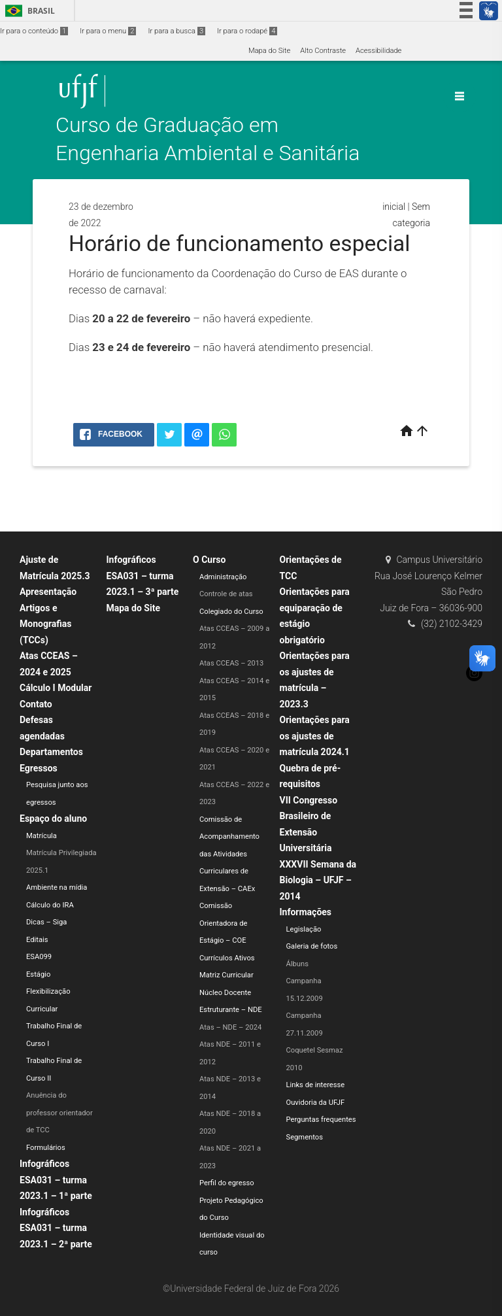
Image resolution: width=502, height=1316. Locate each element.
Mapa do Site (269, 50)
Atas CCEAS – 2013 (231, 663)
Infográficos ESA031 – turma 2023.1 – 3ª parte (143, 575)
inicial (393, 206)
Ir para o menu (108, 31)
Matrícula (41, 836)
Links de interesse (315, 1085)
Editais (37, 940)
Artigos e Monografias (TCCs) (46, 624)
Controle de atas (226, 594)
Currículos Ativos (227, 958)
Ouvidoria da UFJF (315, 1102)
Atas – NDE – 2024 (230, 1027)
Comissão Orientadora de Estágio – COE (223, 923)
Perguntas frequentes (321, 1119)
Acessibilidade (378, 50)
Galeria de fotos (312, 946)
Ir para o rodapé (247, 31)
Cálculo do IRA (50, 905)
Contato (36, 704)
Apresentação (48, 591)
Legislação (304, 929)
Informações (306, 912)
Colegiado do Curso (231, 611)
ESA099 (39, 957)
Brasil (27, 10)
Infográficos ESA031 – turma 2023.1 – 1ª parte (56, 1179)
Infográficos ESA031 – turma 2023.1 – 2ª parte (56, 1228)
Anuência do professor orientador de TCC (59, 1112)
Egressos (39, 768)
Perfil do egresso (226, 1183)
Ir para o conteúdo (34, 31)
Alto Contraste (323, 50)
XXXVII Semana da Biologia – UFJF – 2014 (318, 880)
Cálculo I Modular (56, 688)
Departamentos (51, 752)
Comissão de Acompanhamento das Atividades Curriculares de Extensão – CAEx (229, 854)
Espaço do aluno (53, 818)
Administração (222, 577)
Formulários (45, 1147)
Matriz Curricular (226, 975)
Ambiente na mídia (56, 887)
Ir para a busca (176, 31)
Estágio (38, 974)
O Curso (209, 559)
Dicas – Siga (46, 922)
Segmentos (304, 1137)
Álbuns (297, 964)
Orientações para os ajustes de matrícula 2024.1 (315, 736)
